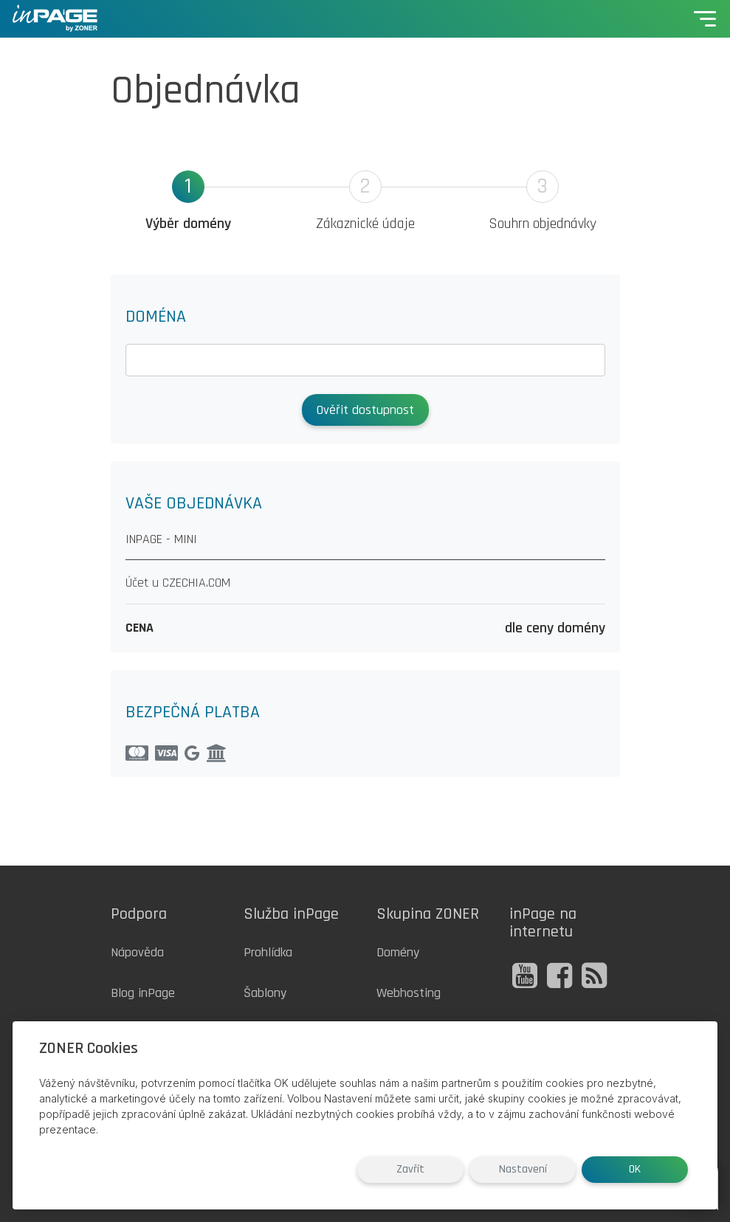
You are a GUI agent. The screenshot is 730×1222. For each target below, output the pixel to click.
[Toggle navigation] (705, 19)
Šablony (265, 992)
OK (635, 1169)
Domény (397, 952)
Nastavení (523, 1169)
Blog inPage (143, 992)
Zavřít (410, 1169)
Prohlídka (268, 952)
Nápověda (137, 952)
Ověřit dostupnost (365, 409)
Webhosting (408, 992)
